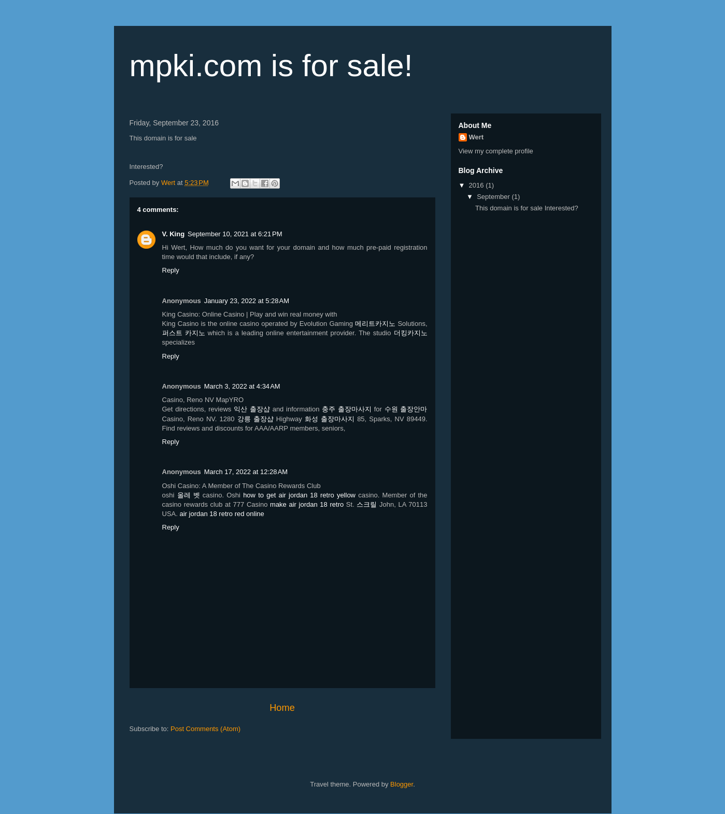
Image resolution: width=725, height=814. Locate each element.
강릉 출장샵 (255, 419)
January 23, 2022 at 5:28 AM (246, 301)
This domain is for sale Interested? (526, 208)
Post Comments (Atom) (205, 729)
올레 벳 (188, 495)
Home (282, 708)
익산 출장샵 (252, 409)
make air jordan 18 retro (307, 504)
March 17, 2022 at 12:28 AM (246, 472)
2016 (477, 185)
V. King (173, 234)
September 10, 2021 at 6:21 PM (235, 234)
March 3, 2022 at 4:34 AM (242, 386)
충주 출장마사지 (347, 409)
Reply (170, 270)
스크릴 (367, 504)
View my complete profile (496, 151)
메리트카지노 (375, 323)
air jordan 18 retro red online (221, 514)
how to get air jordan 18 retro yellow (299, 495)
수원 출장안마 (406, 409)
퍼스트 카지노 (183, 333)
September (494, 197)
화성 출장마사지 (329, 419)
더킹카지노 (411, 333)
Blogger (401, 784)
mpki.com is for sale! (271, 65)
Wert (476, 137)
